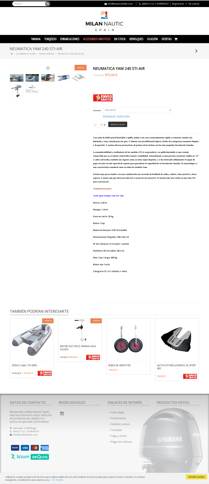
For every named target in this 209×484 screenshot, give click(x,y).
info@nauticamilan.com (120, 3)
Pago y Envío (119, 436)
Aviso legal (117, 412)
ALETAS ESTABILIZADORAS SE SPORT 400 (176, 366)
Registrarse (178, 3)
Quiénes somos (120, 424)
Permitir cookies (196, 476)
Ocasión (152, 39)
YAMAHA (35, 39)
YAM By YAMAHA (46, 53)
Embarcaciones (69, 39)
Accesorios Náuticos (96, 39)
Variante (97, 110)
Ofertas (166, 39)
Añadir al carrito (118, 124)
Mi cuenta (194, 3)
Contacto (116, 430)
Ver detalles (57, 480)
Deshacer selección (116, 116)
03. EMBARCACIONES (25, 53)
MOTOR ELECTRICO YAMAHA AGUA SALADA (78, 347)
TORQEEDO (50, 39)
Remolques (136, 39)
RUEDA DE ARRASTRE (119, 365)
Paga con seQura (121, 442)
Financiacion (118, 418)
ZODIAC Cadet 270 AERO (24, 365)
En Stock (120, 39)
